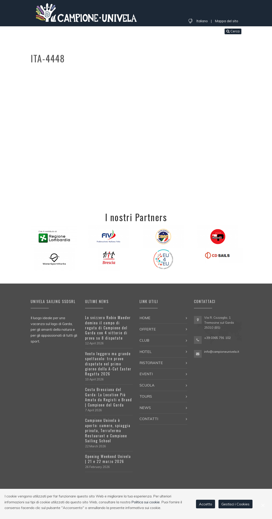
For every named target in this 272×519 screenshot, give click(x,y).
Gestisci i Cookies (235, 504)
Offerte (54, 31)
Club (70, 31)
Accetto (205, 504)
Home (37, 31)
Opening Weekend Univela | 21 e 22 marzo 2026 (108, 459)
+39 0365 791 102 (217, 338)
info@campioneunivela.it (221, 351)
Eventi (125, 31)
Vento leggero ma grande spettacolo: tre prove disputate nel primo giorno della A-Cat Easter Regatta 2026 (108, 364)
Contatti (192, 31)
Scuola (143, 31)
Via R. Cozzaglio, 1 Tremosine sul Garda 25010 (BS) (219, 322)
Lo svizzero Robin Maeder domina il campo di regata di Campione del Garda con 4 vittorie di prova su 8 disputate (108, 328)
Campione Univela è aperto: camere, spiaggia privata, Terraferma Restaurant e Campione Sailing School (107, 430)
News (174, 31)
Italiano (202, 21)
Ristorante (104, 31)
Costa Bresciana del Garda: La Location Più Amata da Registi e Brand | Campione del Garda (108, 397)
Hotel (84, 31)
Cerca (233, 31)
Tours (160, 31)
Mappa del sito (226, 21)
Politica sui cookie (145, 502)
